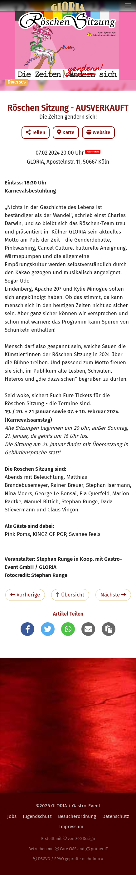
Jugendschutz (37, 816)
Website (98, 132)
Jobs (12, 816)
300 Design (85, 838)
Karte (66, 132)
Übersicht (70, 595)
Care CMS (65, 848)
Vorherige (25, 595)
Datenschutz (115, 816)
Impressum (71, 826)
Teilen (35, 132)
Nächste (113, 595)
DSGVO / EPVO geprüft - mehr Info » (68, 858)
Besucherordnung (77, 816)
